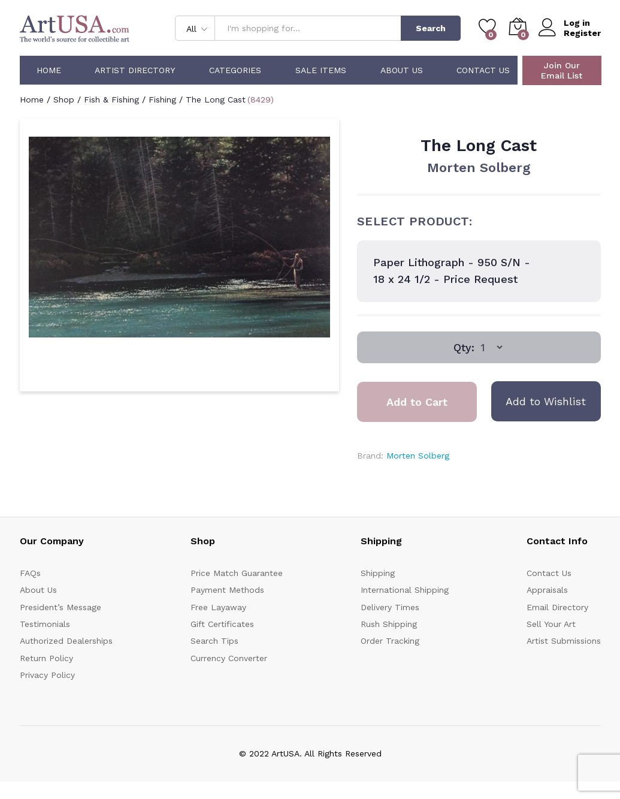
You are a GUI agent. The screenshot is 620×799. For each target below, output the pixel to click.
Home (49, 70)
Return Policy (46, 658)
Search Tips (214, 641)
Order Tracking (390, 641)
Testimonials (45, 624)
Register (582, 33)
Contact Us (483, 70)
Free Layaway (218, 607)
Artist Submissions (564, 641)
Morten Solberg (479, 167)
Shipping (378, 573)
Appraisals (547, 590)
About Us (401, 70)
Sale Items (320, 70)
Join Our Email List (561, 70)
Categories (235, 70)
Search (431, 28)
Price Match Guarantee (236, 573)
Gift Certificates (222, 624)
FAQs (30, 573)
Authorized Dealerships (66, 641)
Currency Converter (228, 658)
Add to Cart (416, 402)
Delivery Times (390, 607)
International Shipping (405, 590)
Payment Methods (227, 590)
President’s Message (60, 607)
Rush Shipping (389, 624)
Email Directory (557, 607)
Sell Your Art (551, 624)
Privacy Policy (47, 675)
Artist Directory (135, 70)
